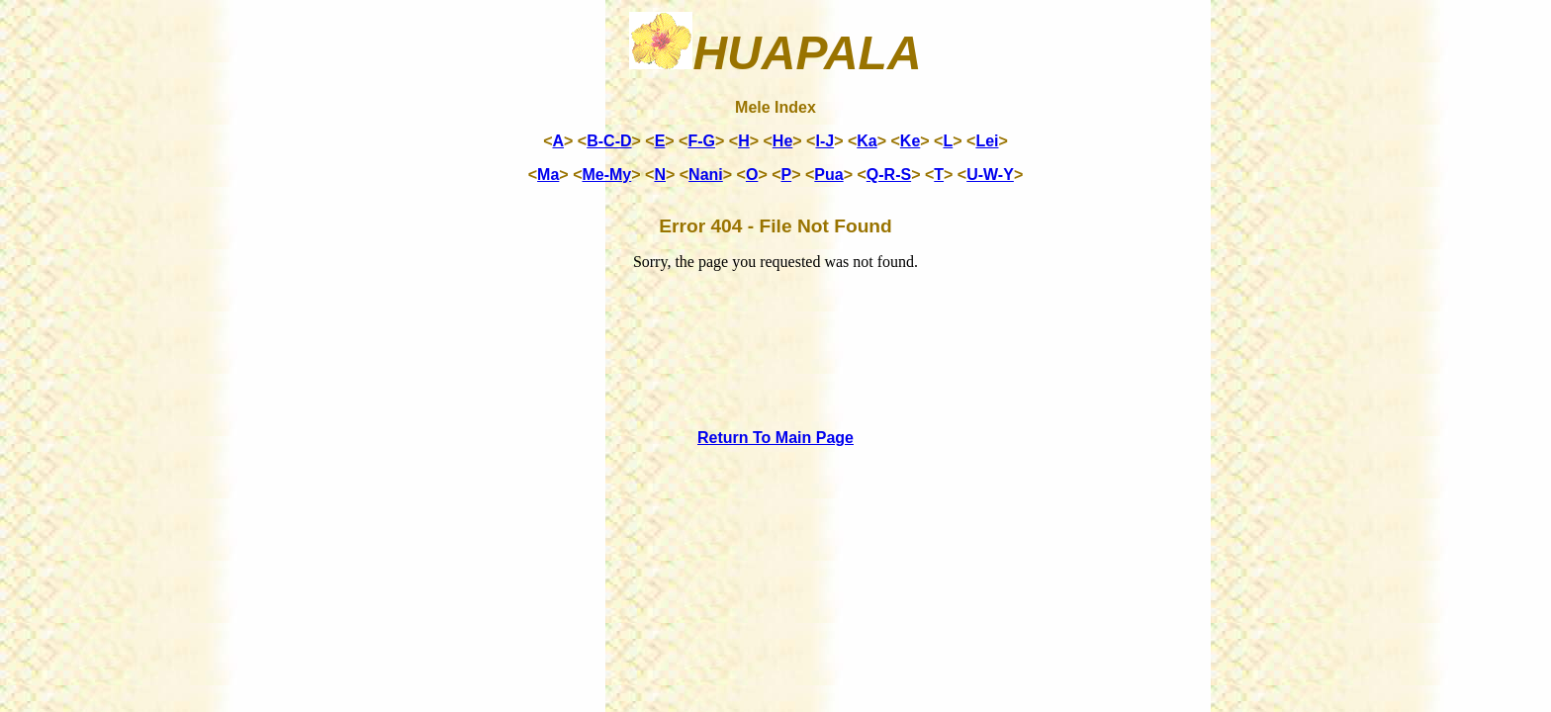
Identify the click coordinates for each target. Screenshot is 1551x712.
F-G (701, 141)
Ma (548, 174)
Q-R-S (889, 174)
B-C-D (609, 141)
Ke (910, 141)
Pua (828, 174)
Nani (705, 174)
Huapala (775, 53)
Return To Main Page (775, 437)
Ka (866, 141)
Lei (986, 141)
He (782, 141)
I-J (824, 141)
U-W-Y (990, 174)
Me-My (606, 174)
